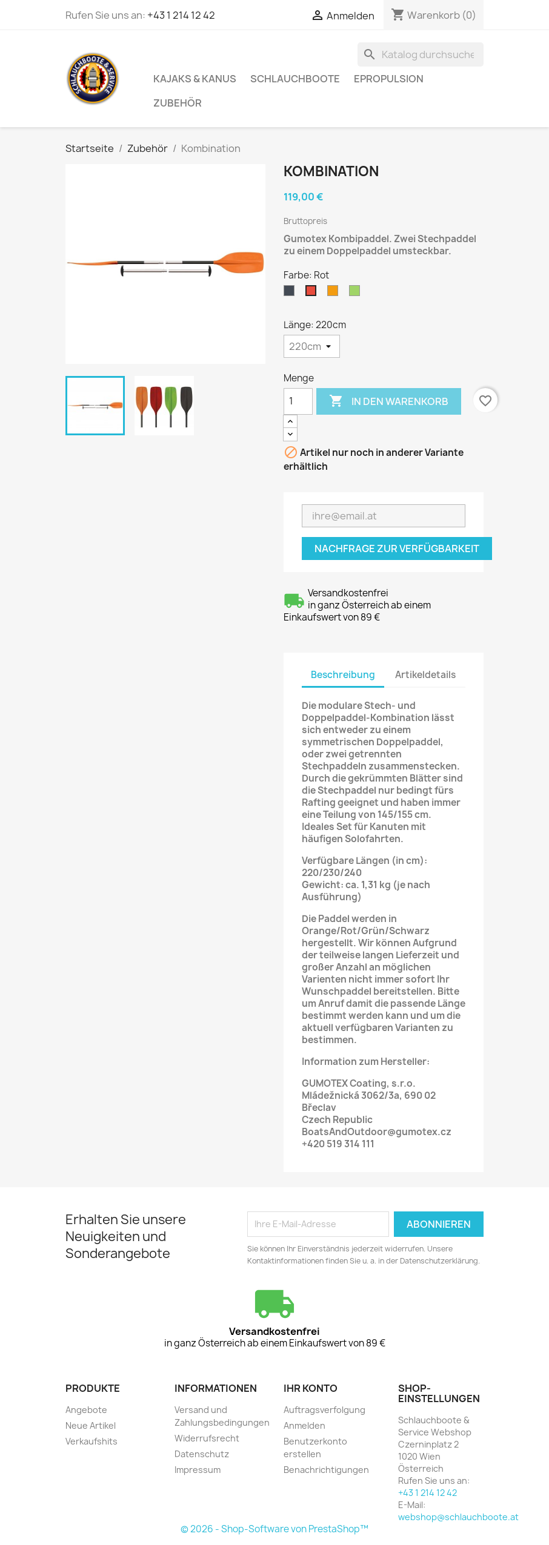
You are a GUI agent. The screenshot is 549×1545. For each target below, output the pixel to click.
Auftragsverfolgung (324, 1409)
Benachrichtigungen (326, 1469)
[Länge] (312, 346)
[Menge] (298, 401)
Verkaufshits (91, 1441)
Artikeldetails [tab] (425, 674)
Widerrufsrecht (207, 1438)
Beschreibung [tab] (343, 674)
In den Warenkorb (388, 401)
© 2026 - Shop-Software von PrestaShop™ (274, 1529)
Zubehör (177, 103)
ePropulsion (389, 78)
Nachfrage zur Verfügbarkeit (396, 548)
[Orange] (335, 293)
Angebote (86, 1409)
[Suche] (421, 54)
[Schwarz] (291, 293)
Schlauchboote (295, 78)
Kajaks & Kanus (194, 78)
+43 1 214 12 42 (181, 15)
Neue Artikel (90, 1425)
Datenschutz (202, 1454)
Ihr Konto (311, 1388)
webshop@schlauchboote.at (458, 1517)
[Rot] (313, 293)
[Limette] (357, 293)
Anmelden (304, 1425)
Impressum (198, 1469)
